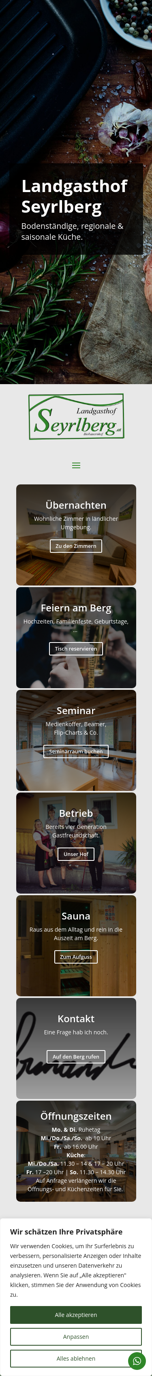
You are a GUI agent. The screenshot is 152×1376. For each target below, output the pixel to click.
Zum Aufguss (76, 956)
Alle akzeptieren (76, 1315)
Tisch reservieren (76, 648)
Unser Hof (76, 854)
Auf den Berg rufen (76, 1056)
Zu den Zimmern (76, 546)
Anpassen (76, 1336)
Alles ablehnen (76, 1358)
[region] (76, 1297)
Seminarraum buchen (76, 751)
